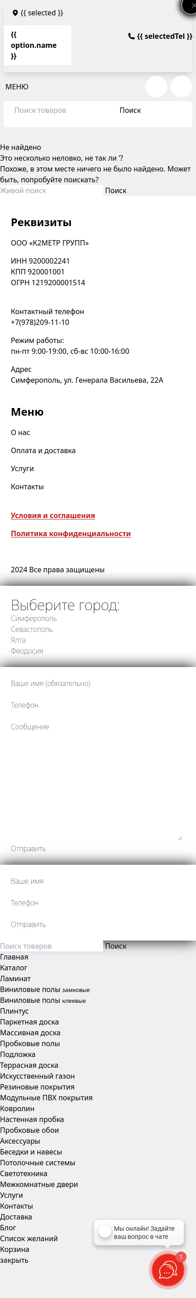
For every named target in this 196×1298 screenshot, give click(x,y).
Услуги (22, 468)
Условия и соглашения (53, 515)
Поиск (130, 110)
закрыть (14, 1260)
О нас (20, 432)
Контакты (27, 486)
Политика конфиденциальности (71, 533)
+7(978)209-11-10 (40, 322)
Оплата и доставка (43, 450)
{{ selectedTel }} (160, 36)
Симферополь (34, 618)
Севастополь (32, 629)
